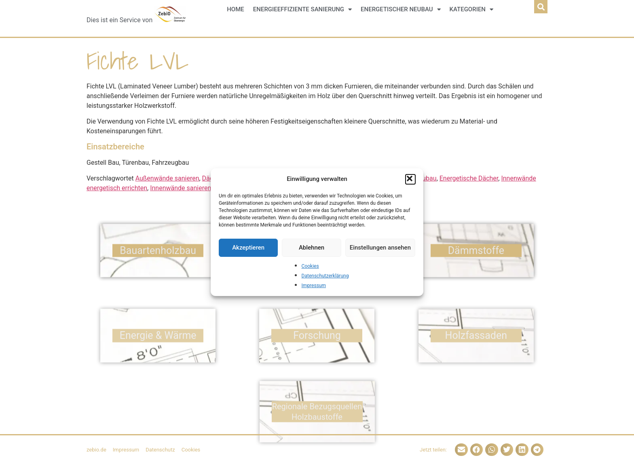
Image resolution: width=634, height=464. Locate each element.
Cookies (310, 266)
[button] (410, 179)
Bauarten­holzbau (158, 253)
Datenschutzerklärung (325, 276)
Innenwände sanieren (180, 188)
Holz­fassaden (476, 353)
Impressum (314, 285)
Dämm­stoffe (476, 253)
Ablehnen (311, 247)
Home (235, 9)
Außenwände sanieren (167, 178)
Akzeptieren (248, 247)
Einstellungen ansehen (380, 247)
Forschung (317, 353)
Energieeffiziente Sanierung (302, 9)
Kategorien (471, 9)
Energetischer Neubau (400, 9)
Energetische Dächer (469, 178)
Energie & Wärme (158, 353)
